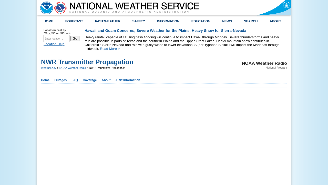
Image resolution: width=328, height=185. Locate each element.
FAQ (74, 80)
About (106, 80)
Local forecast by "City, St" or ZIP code (57, 32)
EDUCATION (200, 21)
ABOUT (275, 21)
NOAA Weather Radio (72, 67)
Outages (60, 80)
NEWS (227, 21)
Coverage (90, 80)
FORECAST (74, 21)
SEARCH (251, 21)
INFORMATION (168, 21)
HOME (48, 21)
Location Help (54, 44)
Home (45, 80)
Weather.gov (48, 67)
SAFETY (138, 21)
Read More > (110, 49)
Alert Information (127, 80)
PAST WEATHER (107, 21)
